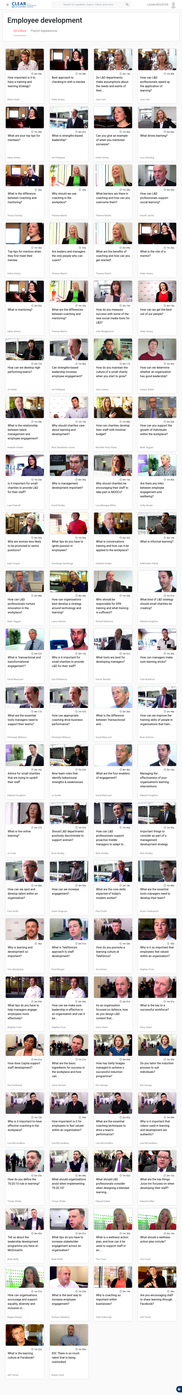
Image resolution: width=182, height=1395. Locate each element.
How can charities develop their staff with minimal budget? (113, 430)
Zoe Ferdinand (14, 1085)
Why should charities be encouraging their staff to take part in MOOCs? (112, 488)
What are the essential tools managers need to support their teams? (23, 720)
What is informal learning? (156, 541)
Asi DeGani (101, 969)
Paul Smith (12, 911)
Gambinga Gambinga (62, 563)
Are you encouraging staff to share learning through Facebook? (156, 1299)
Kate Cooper (13, 563)
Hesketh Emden (15, 447)
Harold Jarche (147, 215)
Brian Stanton (147, 737)
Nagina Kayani (14, 1317)
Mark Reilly (12, 1259)
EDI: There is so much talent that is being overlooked (66, 1358)
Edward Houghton (149, 621)
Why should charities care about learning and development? (68, 430)
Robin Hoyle (13, 99)
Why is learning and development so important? (20, 952)
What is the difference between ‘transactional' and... (110, 720)
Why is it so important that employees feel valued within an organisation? (157, 952)
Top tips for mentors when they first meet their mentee (24, 256)
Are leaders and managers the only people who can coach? (68, 256)
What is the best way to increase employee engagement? (66, 1299)
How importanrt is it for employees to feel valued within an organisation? (67, 1126)
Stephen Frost (147, 969)
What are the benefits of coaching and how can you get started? (113, 256)
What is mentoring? (20, 309)
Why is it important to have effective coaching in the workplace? (25, 1126)
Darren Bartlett (103, 679)
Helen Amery (58, 99)
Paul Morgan (58, 969)
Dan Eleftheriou (59, 679)
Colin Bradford (147, 679)
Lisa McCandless (16, 1143)
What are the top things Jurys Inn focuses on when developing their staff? (157, 1184)
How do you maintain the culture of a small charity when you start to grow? (112, 372)
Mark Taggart (146, 447)
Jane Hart (101, 99)
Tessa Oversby (14, 215)
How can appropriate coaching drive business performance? (67, 720)
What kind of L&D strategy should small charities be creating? (156, 604)
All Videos (20, 30)
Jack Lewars (102, 389)
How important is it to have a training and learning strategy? (21, 82)
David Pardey (58, 505)
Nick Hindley (58, 853)
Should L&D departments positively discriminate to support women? (68, 836)
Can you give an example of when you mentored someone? (112, 140)
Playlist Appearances (44, 30)
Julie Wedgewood (105, 331)
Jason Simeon (59, 1085)
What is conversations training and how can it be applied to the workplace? (112, 546)
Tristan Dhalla (14, 1201)
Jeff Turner (145, 1317)
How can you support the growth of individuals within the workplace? (156, 430)
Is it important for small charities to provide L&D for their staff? (23, 488)
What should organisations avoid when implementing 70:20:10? (69, 1184)
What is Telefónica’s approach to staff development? (64, 952)
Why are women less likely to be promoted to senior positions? (24, 546)
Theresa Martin (59, 215)
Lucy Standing (147, 157)
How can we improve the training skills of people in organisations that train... (156, 720)
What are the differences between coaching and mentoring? (67, 314)
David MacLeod (15, 679)
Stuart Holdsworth (149, 911)
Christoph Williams (17, 737)
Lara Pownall (13, 505)
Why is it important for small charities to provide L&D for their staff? (68, 662)
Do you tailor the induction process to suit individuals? (157, 1068)
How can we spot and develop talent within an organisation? (23, 894)
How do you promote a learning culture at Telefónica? (110, 952)
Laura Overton (59, 621)
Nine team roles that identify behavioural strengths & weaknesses (67, 778)
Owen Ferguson (59, 911)
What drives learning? (153, 135)
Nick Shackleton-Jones (63, 447)
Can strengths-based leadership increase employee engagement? (67, 372)
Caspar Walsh (147, 389)
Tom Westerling (15, 969)
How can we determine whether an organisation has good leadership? (155, 372)
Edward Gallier (103, 1201)
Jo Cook (11, 853)
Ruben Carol (58, 1375)
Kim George (102, 1085)
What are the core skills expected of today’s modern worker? (111, 894)
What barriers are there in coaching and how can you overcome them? (113, 198)
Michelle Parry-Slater (106, 447)
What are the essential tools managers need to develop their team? (155, 894)
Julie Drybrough (104, 1317)
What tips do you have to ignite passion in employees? (67, 546)
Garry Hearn (102, 1027)
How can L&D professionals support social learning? (154, 198)
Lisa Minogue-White (106, 505)
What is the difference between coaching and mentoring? (22, 198)
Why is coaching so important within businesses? (108, 1299)
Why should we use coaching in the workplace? (64, 198)
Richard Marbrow (104, 621)
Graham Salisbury (60, 1317)
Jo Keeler (12, 389)
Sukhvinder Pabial (149, 563)
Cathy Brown (146, 505)
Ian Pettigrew (58, 157)
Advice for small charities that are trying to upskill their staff (24, 778)
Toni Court (101, 1259)
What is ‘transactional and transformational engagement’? (24, 662)
